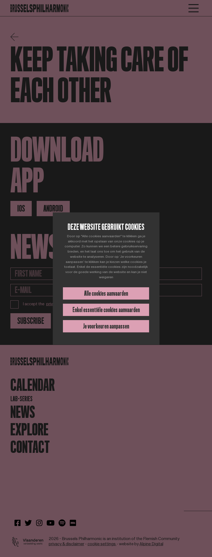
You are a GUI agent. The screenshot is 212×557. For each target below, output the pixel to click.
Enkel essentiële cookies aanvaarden (106, 309)
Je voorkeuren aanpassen (106, 326)
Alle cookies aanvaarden (106, 293)
